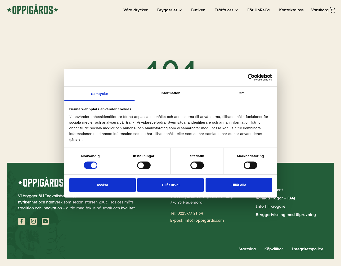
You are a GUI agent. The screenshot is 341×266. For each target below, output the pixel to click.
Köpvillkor (273, 249)
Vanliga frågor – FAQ (275, 198)
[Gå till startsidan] (32, 9)
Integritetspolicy (307, 249)
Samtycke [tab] (99, 93)
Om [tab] (241, 93)
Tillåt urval (170, 185)
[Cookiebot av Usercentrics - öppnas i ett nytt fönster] (251, 77)
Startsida (247, 249)
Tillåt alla (238, 185)
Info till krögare (270, 206)
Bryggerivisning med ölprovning (286, 214)
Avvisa (102, 185)
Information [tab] (170, 93)
